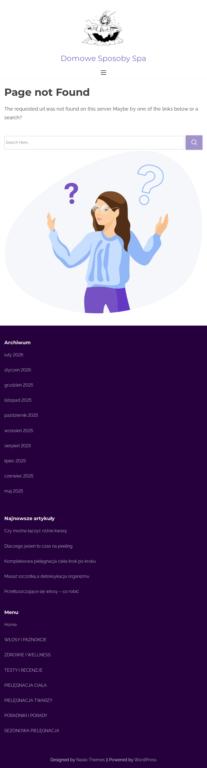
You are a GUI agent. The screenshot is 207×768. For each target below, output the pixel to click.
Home (10, 624)
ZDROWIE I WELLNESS (27, 654)
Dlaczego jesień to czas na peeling (38, 546)
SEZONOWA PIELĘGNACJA (31, 730)
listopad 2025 (18, 400)
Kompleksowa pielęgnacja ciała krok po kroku (50, 561)
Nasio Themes (91, 759)
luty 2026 (13, 354)
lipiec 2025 (15, 460)
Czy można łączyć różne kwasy (35, 530)
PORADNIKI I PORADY (25, 715)
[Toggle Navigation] (103, 72)
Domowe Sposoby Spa (103, 58)
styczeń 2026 (17, 370)
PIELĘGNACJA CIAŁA (25, 685)
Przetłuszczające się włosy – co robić (41, 591)
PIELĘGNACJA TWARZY (28, 700)
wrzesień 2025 (18, 430)
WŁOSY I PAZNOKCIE (25, 639)
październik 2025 (21, 415)
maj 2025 (13, 491)
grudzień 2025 (18, 385)
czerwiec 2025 (18, 476)
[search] (194, 142)
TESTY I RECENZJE (23, 670)
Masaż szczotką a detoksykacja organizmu (46, 576)
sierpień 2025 (17, 445)
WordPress (145, 759)
